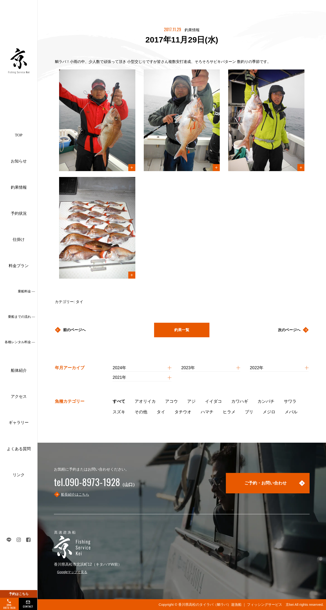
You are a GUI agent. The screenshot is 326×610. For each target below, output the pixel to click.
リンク (19, 475)
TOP (19, 135)
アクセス (19, 396)
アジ (191, 401)
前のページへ (74, 330)
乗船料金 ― (26, 291)
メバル (291, 412)
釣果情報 (19, 187)
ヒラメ (229, 412)
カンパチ (266, 401)
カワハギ (239, 401)
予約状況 (19, 213)
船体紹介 (19, 370)
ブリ (249, 412)
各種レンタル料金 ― (20, 342)
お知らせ (19, 161)
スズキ (119, 412)
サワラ (290, 401)
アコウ (171, 401)
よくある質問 (19, 449)
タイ (161, 412)
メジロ (269, 412)
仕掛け (19, 239)
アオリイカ (145, 401)
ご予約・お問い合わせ (265, 483)
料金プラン (19, 266)
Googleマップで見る (72, 572)
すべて (119, 401)
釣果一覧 (181, 330)
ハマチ (207, 412)
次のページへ (289, 330)
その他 (141, 412)
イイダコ (213, 401)
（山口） (95, 484)
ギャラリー (19, 422)
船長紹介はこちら (75, 494)
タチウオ (182, 412)
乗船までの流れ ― (21, 316)
